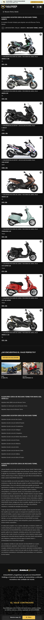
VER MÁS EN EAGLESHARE (10, 358)
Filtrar (28, 617)
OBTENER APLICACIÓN (36, 2)
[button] (22, 49)
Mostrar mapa (15, 617)
